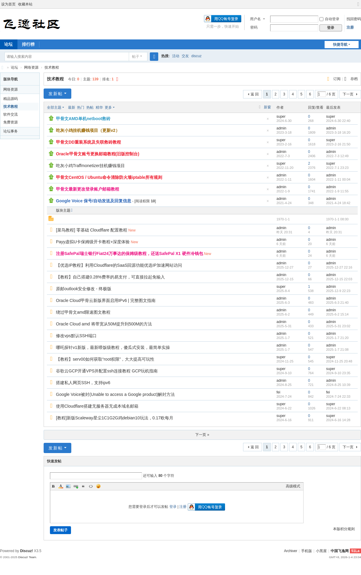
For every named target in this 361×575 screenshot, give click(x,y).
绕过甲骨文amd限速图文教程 (83, 312)
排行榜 (28, 44)
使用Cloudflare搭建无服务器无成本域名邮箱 (97, 406)
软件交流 (10, 114)
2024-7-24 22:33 (338, 396)
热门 (80, 107)
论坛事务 (10, 131)
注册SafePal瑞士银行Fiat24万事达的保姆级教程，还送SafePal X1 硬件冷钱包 (129, 253)
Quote (83, 486)
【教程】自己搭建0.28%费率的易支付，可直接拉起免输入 (110, 277)
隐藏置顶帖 (268, 120)
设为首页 (8, 4)
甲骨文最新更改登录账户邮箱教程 (87, 189)
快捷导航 (340, 44)
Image (68, 486)
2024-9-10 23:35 (338, 373)
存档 (354, 79)
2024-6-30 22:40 (338, 121)
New (132, 230)
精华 (99, 107)
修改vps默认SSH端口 (76, 335)
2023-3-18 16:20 (338, 132)
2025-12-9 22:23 (338, 291)
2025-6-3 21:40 (337, 302)
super (280, 116)
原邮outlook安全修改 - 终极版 (83, 288)
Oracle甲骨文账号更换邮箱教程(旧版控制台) (97, 153)
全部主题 (54, 107)
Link (76, 486)
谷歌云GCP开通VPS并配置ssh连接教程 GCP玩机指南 (107, 370)
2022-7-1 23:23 (337, 167)
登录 (173, 507)
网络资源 (31, 67)
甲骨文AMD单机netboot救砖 (83, 118)
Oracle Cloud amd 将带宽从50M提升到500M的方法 (104, 324)
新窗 (267, 107)
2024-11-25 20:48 (339, 361)
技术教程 (52, 67)
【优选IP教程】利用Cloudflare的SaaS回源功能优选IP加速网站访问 (119, 265)
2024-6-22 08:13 (338, 408)
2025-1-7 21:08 (337, 349)
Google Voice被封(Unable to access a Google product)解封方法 (115, 394)
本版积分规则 (344, 529)
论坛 (14, 67)
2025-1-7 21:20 (337, 338)
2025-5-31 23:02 (338, 326)
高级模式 (293, 486)
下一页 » (202, 435)
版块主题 (63, 210)
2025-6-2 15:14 (337, 314)
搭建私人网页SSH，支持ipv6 (83, 382)
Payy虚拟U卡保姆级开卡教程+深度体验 (93, 241)
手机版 (306, 551)
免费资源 (10, 122)
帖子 (135, 56)
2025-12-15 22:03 (339, 279)
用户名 (255, 19)
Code (91, 486)
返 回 (255, 94)
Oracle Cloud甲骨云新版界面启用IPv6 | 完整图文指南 (106, 300)
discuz (196, 56)
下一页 (348, 94)
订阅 (337, 79)
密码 (254, 27)
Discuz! (26, 551)
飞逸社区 (2, 67)
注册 (350, 27)
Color (61, 486)
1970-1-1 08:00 (337, 219)
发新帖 (55, 93)
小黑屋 (321, 551)
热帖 (90, 107)
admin (281, 128)
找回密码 (354, 19)
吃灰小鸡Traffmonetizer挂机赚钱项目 (90, 165)
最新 (71, 107)
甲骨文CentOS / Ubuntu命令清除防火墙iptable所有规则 (109, 177)
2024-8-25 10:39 (338, 385)
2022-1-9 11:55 (337, 191)
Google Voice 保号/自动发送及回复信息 (93, 200)
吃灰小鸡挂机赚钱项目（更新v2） (88, 130)
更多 (108, 107)
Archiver (290, 551)
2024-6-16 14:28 (338, 420)
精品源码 (10, 99)
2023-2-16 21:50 (338, 144)
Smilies (98, 486)
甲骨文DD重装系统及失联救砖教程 (88, 142)
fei (278, 392)
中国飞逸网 (340, 551)
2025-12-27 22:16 (339, 267)
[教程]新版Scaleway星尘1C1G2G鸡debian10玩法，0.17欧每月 (114, 417)
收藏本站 (25, 4)
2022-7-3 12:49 (337, 156)
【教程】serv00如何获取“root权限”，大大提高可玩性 (105, 359)
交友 (185, 56)
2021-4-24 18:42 (338, 203)
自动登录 (329, 19)
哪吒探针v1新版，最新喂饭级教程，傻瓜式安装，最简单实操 (113, 347)
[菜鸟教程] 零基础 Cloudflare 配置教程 (91, 230)
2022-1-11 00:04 (338, 179)
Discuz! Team (27, 557)
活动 (175, 56)
